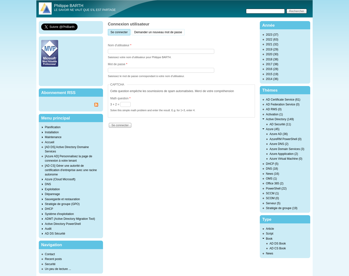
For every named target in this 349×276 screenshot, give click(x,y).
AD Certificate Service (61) (283, 99)
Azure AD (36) (279, 134)
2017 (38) (272, 64)
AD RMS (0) (274, 109)
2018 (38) (272, 59)
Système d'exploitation (59, 214)
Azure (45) (272, 129)
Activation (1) (274, 114)
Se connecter (120, 31)
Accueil (49, 142)
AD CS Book (278, 248)
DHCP (49, 209)
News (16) (272, 173)
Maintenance (53, 137)
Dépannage (52, 194)
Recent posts (53, 259)
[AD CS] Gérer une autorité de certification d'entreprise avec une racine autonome (71, 170)
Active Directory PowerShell (63, 224)
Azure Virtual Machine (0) (286, 158)
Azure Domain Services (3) (287, 149)
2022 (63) (272, 39)
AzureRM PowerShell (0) (285, 139)
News (269, 253)
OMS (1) (271, 178)
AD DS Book (278, 243)
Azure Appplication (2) (284, 154)
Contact (50, 254)
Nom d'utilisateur (119, 45)
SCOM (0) (272, 198)
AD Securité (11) (280, 124)
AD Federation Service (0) (283, 104)
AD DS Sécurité (55, 233)
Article (270, 228)
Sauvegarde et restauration (62, 199)
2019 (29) (272, 49)
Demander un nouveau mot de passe (158, 32)
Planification (53, 127)
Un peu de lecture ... (58, 269)
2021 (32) (272, 44)
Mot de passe (117, 64)
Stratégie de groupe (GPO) (62, 204)
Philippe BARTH (68, 5)
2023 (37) (272, 34)
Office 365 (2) (274, 183)
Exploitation (52, 189)
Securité (50, 264)
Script (269, 233)
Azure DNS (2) (279, 144)
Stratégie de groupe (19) (281, 208)
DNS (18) (272, 168)
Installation (52, 132)
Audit (48, 228)
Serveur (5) (273, 203)
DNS (48, 184)
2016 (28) (272, 69)
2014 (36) (272, 79)
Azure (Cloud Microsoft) (60, 179)
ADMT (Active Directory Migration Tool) (70, 219)
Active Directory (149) (280, 119)
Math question (120, 98)
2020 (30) (272, 54)
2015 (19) (272, 74)
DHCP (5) (272, 164)
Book (269, 238)
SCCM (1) (272, 193)
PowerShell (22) (276, 188)
